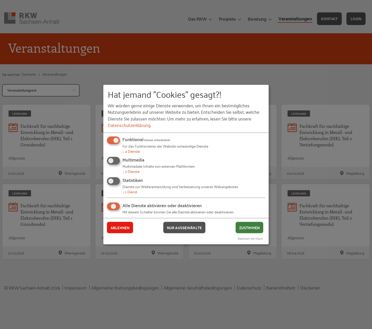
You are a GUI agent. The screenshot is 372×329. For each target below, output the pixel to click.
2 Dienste (131, 171)
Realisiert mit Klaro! (250, 238)
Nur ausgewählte (184, 227)
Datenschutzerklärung (129, 125)
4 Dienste (131, 151)
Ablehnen (120, 227)
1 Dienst (129, 191)
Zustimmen (249, 227)
